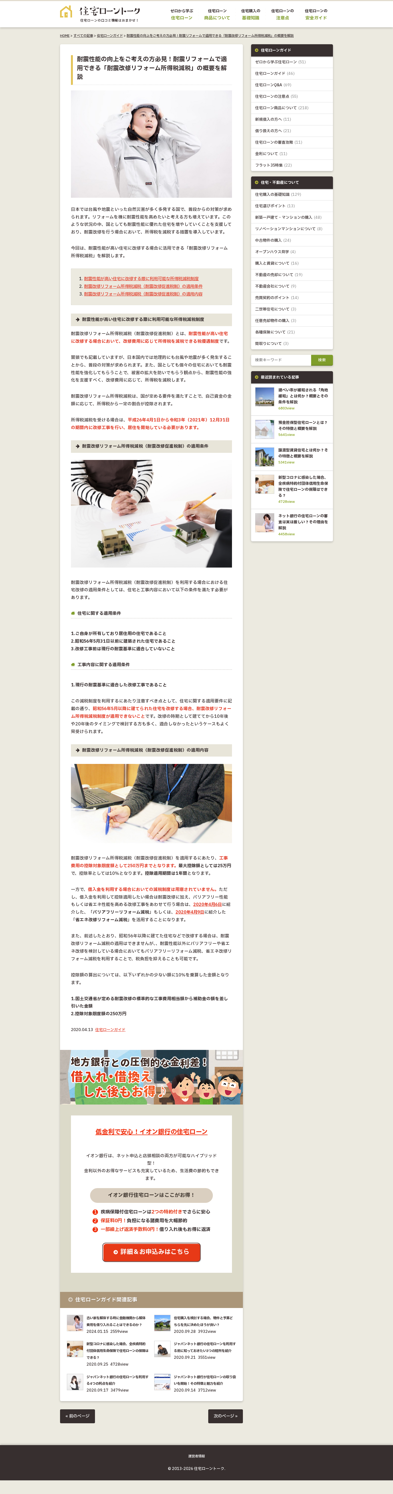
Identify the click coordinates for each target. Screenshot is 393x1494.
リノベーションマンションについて (289, 229)
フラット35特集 (273, 166)
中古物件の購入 (273, 241)
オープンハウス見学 (275, 252)
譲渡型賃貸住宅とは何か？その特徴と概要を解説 (302, 462)
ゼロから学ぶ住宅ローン (280, 62)
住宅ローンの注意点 (276, 97)
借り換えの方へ (273, 131)
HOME (65, 35)
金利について (271, 154)
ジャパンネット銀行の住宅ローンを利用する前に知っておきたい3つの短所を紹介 (204, 1358)
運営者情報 (197, 1470)
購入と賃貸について (277, 264)
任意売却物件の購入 (275, 321)
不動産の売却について (279, 275)
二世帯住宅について (275, 310)
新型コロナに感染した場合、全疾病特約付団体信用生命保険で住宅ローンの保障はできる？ (117, 1358)
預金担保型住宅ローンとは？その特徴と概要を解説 (302, 429)
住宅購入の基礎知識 (278, 195)
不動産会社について (275, 287)
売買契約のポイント (277, 298)
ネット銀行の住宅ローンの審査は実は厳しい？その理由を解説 (302, 533)
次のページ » (224, 1430)
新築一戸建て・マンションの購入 (288, 218)
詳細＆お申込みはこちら (155, 1252)
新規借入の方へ (273, 120)
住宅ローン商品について (282, 108)
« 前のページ (78, 1430)
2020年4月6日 (208, 905)
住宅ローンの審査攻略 (278, 143)
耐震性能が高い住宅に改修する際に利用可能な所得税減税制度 (145, 279)
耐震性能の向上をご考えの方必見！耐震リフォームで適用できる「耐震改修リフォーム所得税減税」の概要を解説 (210, 35)
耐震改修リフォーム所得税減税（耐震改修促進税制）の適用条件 (147, 287)
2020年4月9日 (190, 912)
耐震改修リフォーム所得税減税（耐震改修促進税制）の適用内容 (147, 294)
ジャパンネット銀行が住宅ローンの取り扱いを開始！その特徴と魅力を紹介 (204, 1390)
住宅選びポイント (275, 206)
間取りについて (272, 344)
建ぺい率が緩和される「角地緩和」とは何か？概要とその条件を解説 (302, 397)
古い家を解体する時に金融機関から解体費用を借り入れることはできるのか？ (117, 1325)
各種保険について (275, 333)
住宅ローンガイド (110, 35)
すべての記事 (83, 35)
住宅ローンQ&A (273, 85)
